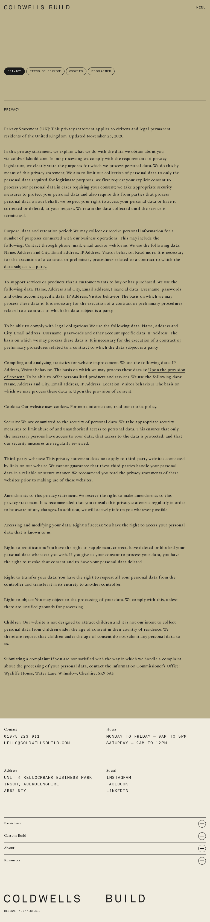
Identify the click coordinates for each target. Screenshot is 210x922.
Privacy (14, 71)
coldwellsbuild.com (29, 159)
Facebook (117, 784)
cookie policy (143, 407)
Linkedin (117, 790)
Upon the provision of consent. (102, 392)
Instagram (118, 777)
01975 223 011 (22, 736)
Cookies (76, 71)
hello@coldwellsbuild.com (37, 743)
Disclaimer (101, 71)
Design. (22, 911)
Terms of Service (45, 71)
